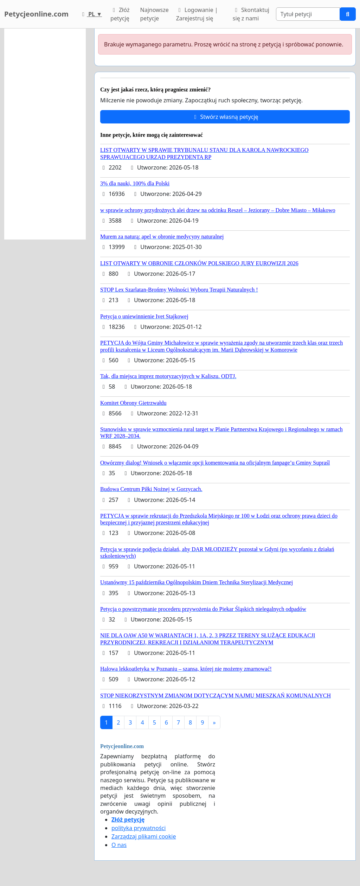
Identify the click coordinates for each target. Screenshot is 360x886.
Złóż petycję (119, 14)
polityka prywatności (138, 828)
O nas (119, 845)
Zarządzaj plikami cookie (143, 836)
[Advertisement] (45, 134)
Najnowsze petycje (154, 14)
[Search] (308, 14)
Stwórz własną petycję (225, 117)
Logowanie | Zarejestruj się (197, 14)
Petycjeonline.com (36, 14)
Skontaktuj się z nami (251, 14)
